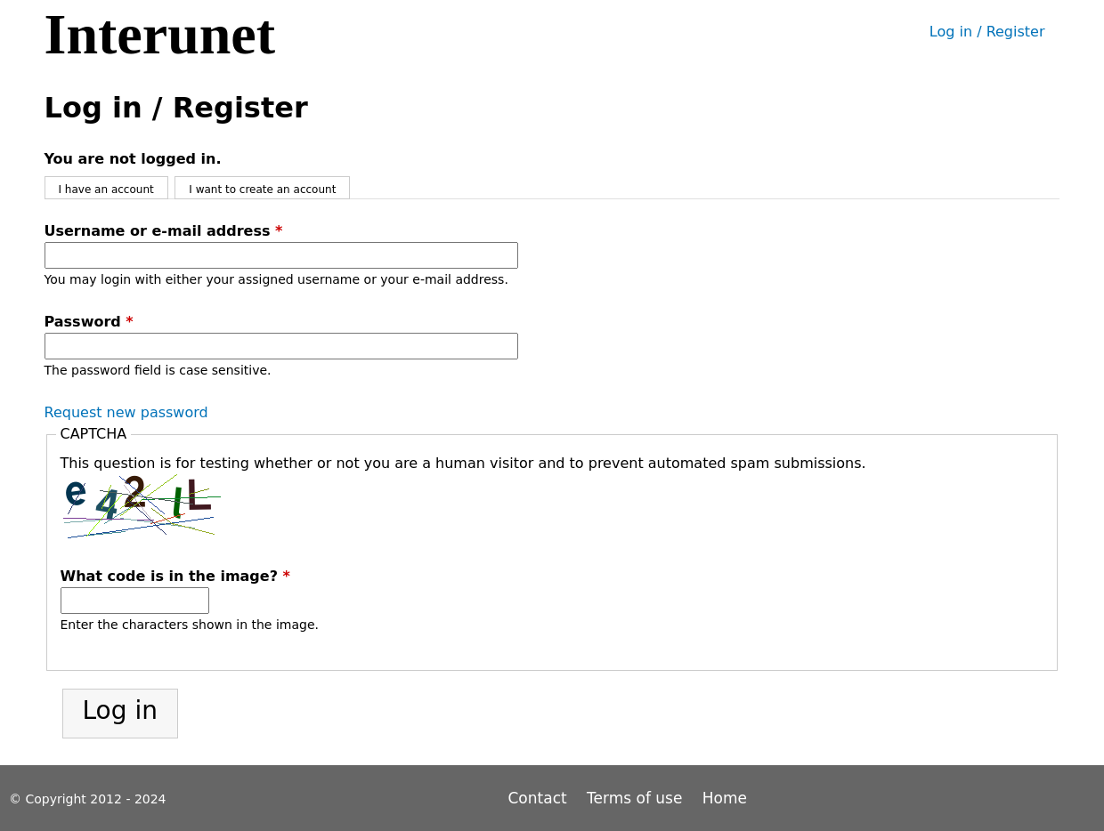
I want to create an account (262, 189)
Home (724, 798)
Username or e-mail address (164, 230)
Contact (540, 798)
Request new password (126, 412)
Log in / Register (987, 31)
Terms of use (634, 798)
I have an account (106, 189)
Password (89, 321)
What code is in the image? (175, 576)
